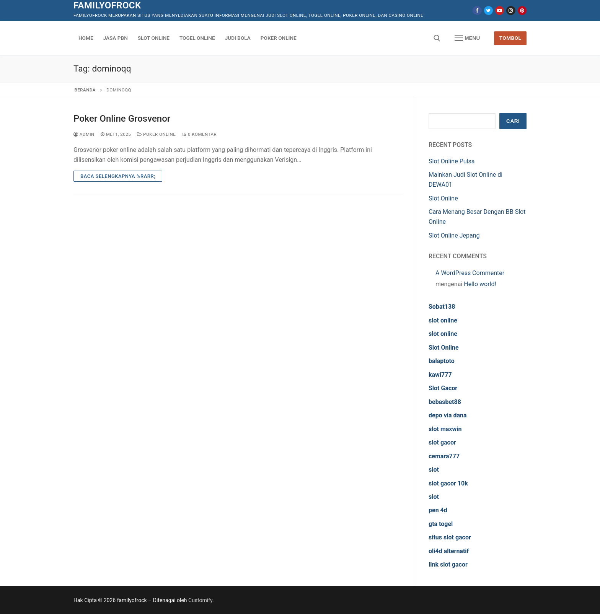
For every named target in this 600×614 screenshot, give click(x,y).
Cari (513, 121)
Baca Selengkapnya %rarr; (117, 176)
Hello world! (480, 284)
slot (434, 469)
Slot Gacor (443, 388)
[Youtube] (499, 10)
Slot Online (443, 198)
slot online (443, 320)
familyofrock (107, 5)
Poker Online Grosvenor (121, 118)
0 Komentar (199, 134)
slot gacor (442, 442)
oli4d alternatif (449, 551)
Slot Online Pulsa (451, 161)
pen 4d (438, 510)
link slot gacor (448, 564)
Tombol (510, 38)
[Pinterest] (522, 10)
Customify (200, 600)
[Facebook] (477, 10)
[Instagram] (510, 10)
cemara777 (444, 456)
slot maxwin (445, 429)
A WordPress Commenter (469, 273)
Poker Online (156, 134)
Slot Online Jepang (454, 235)
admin (84, 134)
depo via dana (448, 415)
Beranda (85, 90)
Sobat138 (442, 306)
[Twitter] (488, 10)
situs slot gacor (450, 537)
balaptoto (442, 361)
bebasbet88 (445, 402)
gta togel (441, 524)
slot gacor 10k (448, 483)
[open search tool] (437, 38)
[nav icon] (467, 38)
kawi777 (440, 374)
